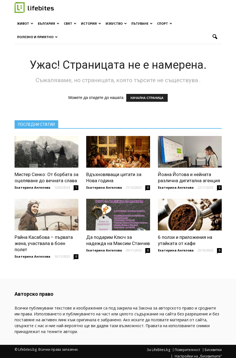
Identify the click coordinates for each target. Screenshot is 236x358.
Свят (70, 23)
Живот (25, 23)
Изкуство (116, 23)
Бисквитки (213, 350)
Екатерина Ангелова (32, 187)
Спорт (164, 23)
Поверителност (187, 350)
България (48, 23)
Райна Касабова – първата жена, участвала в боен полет (44, 243)
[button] (215, 37)
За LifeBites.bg (158, 350)
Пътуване (142, 23)
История (91, 23)
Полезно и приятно (37, 37)
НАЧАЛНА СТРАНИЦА (146, 98)
